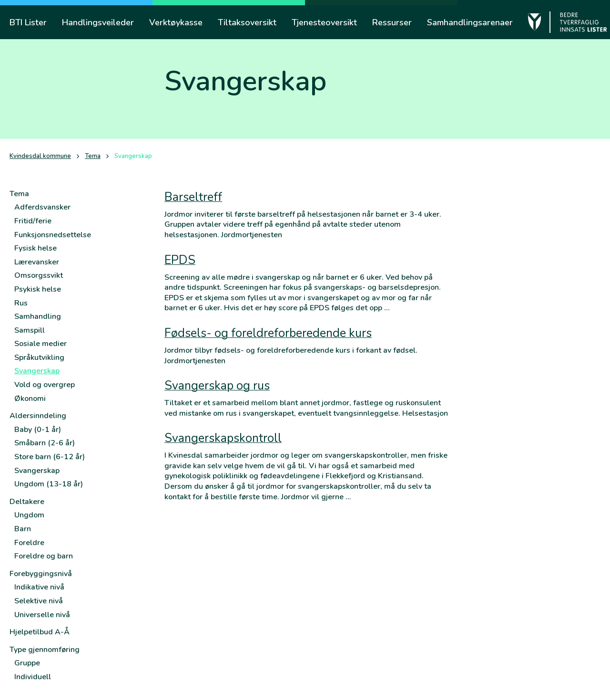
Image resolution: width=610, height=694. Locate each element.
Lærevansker (36, 262)
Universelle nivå (42, 615)
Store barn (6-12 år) (49, 457)
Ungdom (29, 515)
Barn (22, 529)
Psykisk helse (37, 289)
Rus (21, 303)
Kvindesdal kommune (40, 156)
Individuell (32, 677)
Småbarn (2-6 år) (44, 443)
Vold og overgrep (44, 384)
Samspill (29, 330)
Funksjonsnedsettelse (52, 235)
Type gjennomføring (45, 649)
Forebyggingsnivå (41, 573)
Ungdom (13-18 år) (48, 484)
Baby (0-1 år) (37, 429)
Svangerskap (37, 371)
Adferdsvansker (42, 207)
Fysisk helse (35, 248)
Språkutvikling (39, 357)
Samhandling (37, 316)
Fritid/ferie (32, 221)
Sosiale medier (40, 343)
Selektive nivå (38, 601)
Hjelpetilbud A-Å (40, 632)
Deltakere (27, 501)
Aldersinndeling (38, 415)
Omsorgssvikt (38, 275)
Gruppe (27, 663)
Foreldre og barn (43, 556)
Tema (93, 156)
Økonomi (30, 398)
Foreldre (29, 542)
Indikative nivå (39, 587)
